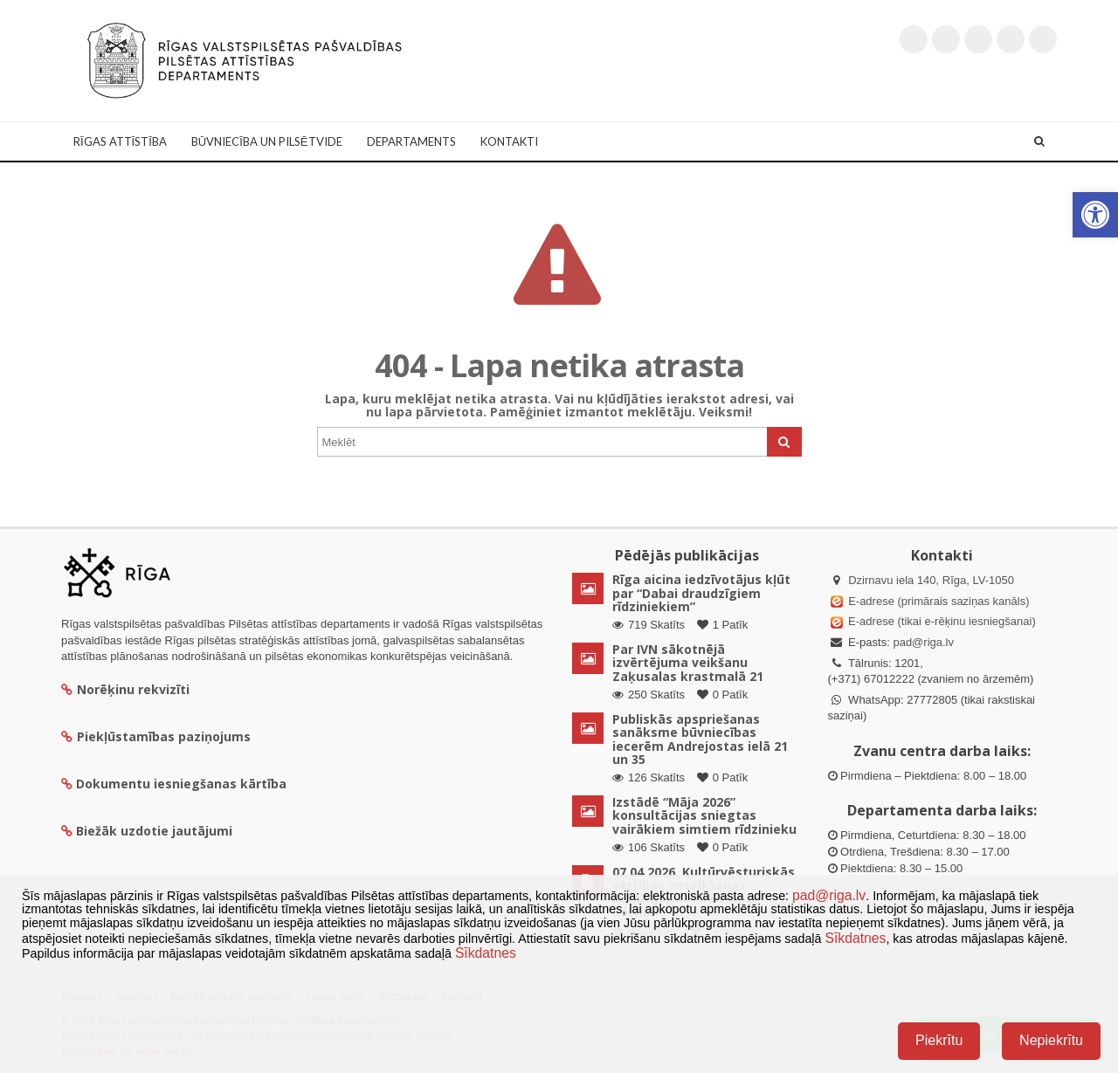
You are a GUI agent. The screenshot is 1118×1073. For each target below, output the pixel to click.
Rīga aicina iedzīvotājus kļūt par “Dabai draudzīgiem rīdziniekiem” (701, 593)
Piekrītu (939, 1040)
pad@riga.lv (923, 642)
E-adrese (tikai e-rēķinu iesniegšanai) (940, 621)
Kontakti (509, 141)
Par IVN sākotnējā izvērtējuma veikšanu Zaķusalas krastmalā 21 (687, 662)
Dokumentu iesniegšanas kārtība (181, 783)
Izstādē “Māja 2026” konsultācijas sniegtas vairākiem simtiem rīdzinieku (704, 815)
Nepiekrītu (1051, 1040)
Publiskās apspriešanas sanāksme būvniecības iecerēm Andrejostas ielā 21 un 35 (700, 739)
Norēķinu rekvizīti (125, 689)
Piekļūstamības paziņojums (156, 736)
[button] (1095, 214)
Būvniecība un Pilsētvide (266, 141)
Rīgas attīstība (120, 141)
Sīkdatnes (855, 938)
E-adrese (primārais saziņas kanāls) (938, 601)
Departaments (411, 141)
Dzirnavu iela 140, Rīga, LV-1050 (931, 580)
